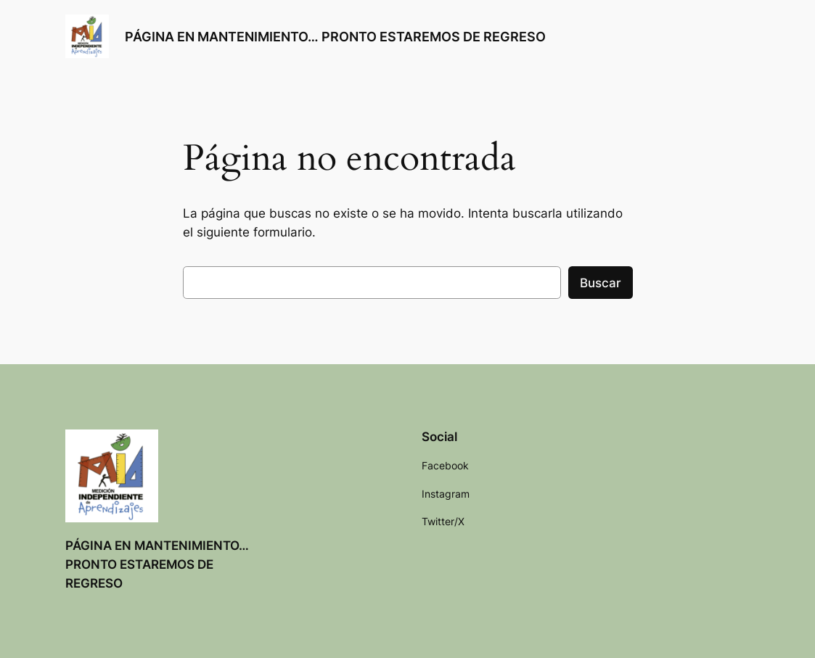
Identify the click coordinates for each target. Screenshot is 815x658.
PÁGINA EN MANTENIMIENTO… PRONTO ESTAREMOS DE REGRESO (335, 36)
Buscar (600, 283)
